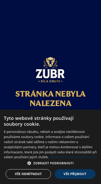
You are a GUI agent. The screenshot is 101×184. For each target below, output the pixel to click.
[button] (50, 163)
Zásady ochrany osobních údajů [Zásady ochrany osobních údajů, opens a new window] (73, 157)
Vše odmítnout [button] (28, 174)
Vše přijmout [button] (75, 174)
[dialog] (50, 147)
